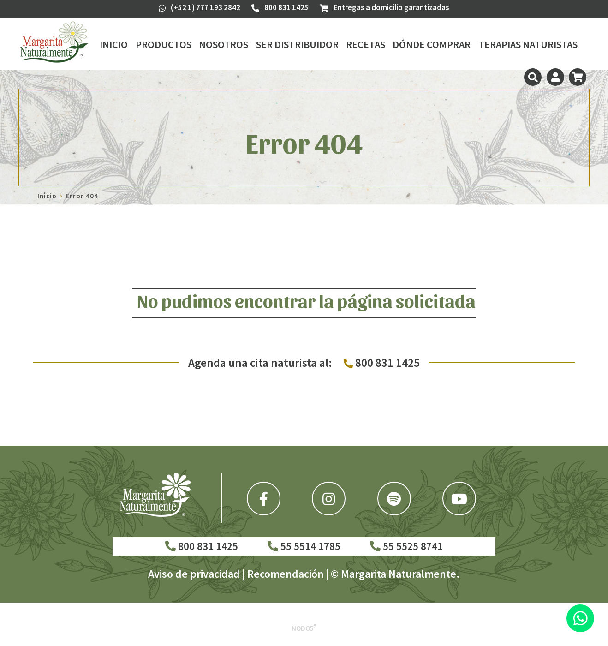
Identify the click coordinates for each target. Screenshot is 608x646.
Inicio (114, 44)
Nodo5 (304, 628)
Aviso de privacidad (194, 574)
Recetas (365, 44)
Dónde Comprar (432, 44)
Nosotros (223, 44)
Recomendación (285, 574)
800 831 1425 (201, 546)
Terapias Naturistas (528, 44)
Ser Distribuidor (297, 44)
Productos (163, 44)
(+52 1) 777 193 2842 (199, 7)
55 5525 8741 (406, 546)
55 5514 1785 (304, 546)
